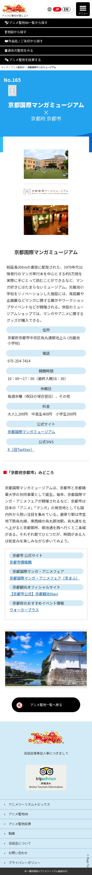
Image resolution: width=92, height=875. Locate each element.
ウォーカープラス (24, 609)
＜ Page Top (87, 861)
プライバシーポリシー (24, 862)
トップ (4, 67)
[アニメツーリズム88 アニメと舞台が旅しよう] (46, 737)
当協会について (20, 843)
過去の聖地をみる (19, 50)
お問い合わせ (18, 853)
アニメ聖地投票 (20, 824)
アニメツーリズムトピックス (29, 804)
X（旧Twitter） (21, 449)
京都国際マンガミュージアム (31, 431)
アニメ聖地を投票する (23, 59)
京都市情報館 (21, 562)
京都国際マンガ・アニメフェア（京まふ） (44, 578)
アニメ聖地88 (18, 67)
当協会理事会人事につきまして (46, 753)
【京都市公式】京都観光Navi (34, 593)
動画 (12, 833)
